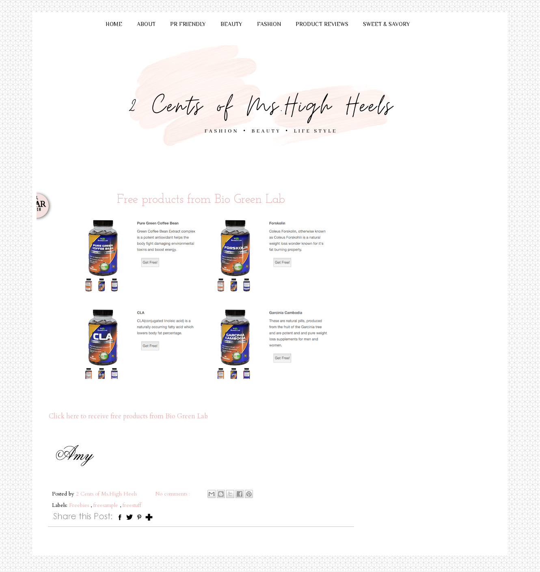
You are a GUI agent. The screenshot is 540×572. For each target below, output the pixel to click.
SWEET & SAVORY (386, 24)
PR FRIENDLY (188, 24)
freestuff (132, 505)
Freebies (80, 505)
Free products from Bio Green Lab (201, 200)
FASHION (269, 24)
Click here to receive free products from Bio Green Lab (128, 416)
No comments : (173, 494)
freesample (106, 505)
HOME (114, 24)
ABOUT (146, 24)
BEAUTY (231, 24)
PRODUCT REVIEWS (322, 24)
